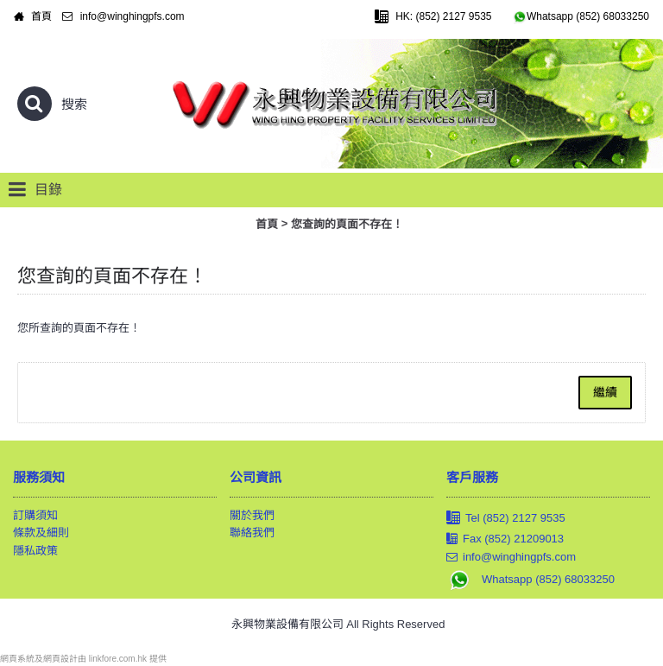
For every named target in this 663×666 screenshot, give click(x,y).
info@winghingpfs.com (511, 557)
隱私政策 (35, 550)
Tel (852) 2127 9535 (505, 518)
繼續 (605, 392)
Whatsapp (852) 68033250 (530, 579)
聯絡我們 (252, 532)
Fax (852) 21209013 (505, 539)
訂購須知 (35, 515)
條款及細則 (41, 532)
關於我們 (252, 515)
